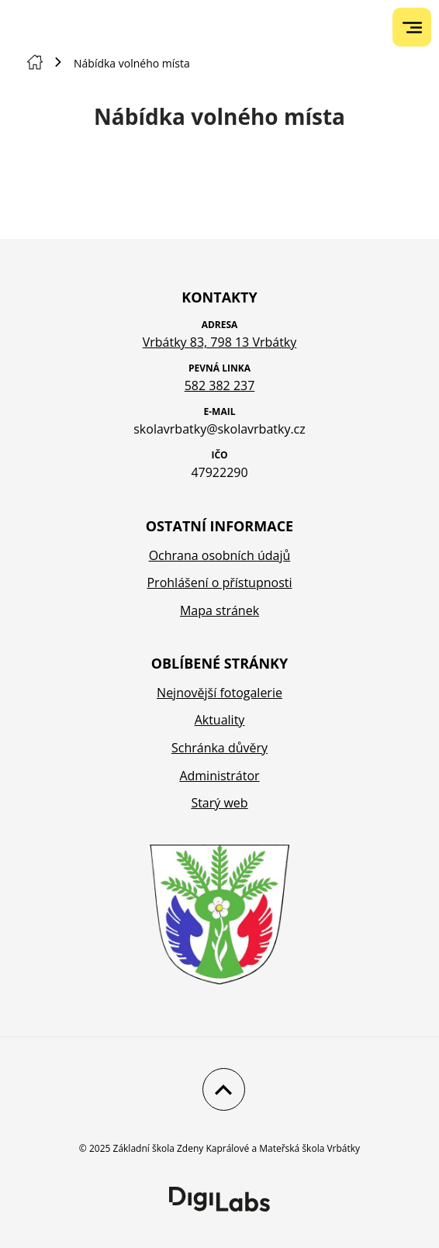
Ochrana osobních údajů (220, 555)
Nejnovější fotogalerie (219, 692)
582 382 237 (220, 385)
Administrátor (219, 775)
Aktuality (220, 719)
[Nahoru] (220, 1089)
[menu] (412, 27)
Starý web (219, 802)
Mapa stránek (219, 610)
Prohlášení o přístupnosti (219, 582)
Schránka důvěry (219, 747)
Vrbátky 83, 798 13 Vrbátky (220, 342)
